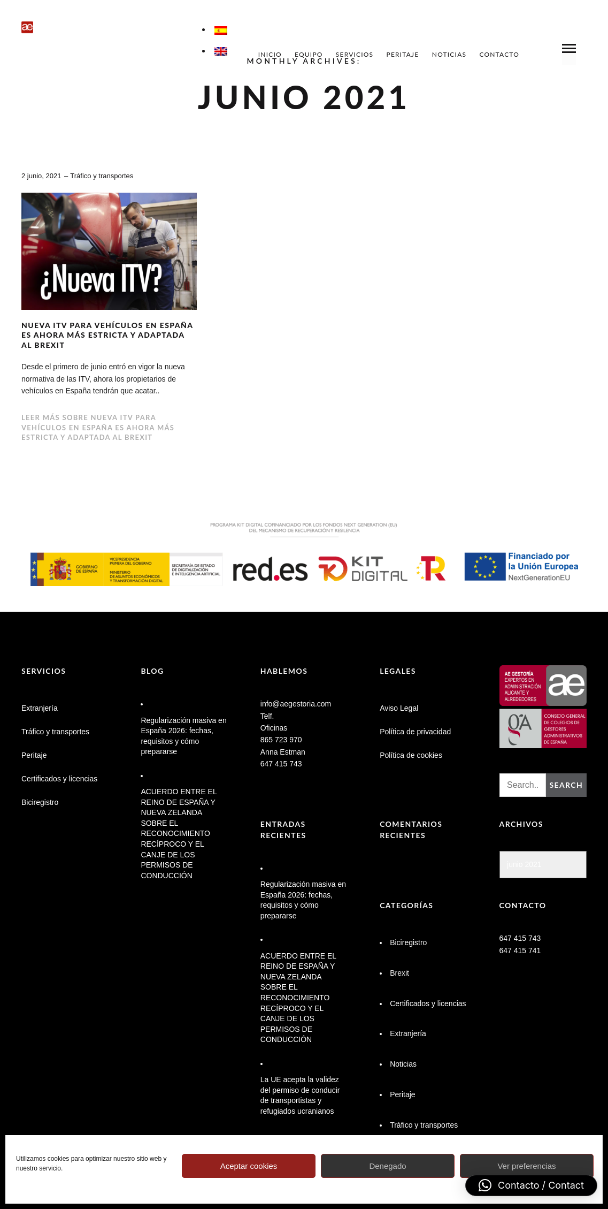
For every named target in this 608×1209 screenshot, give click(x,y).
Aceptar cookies (249, 1165)
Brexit (399, 973)
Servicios (354, 54)
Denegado (387, 1165)
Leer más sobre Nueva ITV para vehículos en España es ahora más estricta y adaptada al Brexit (97, 427)
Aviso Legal (399, 708)
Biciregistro (39, 802)
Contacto (499, 54)
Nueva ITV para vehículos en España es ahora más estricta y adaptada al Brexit (107, 335)
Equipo (309, 54)
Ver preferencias (526, 1165)
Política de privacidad (415, 731)
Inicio (270, 54)
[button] (531, 1185)
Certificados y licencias (59, 778)
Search (566, 784)
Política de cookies (411, 755)
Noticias (449, 54)
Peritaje (403, 54)
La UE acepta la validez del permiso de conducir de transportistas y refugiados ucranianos (300, 1095)
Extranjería (39, 708)
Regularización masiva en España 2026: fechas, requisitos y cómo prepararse (183, 736)
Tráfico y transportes (101, 176)
